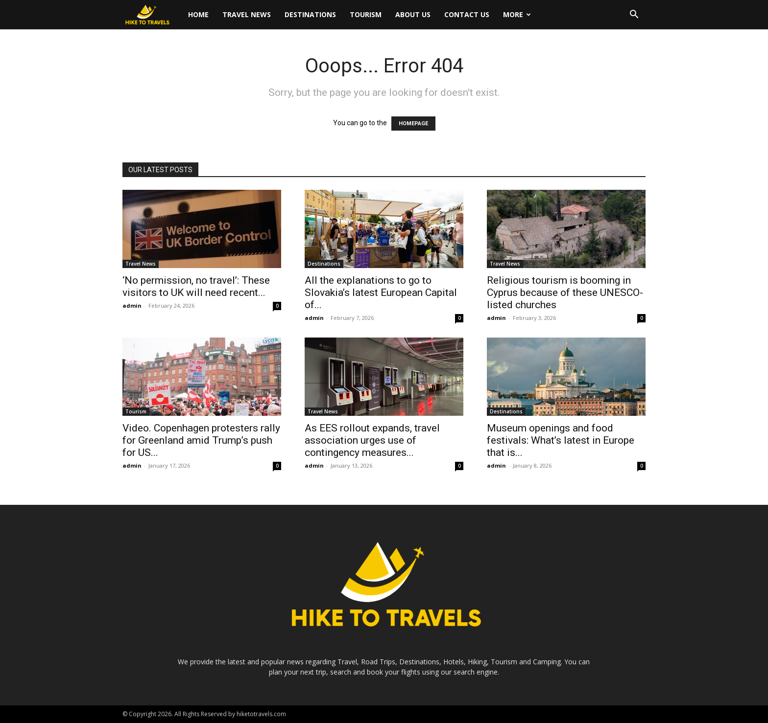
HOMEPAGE (413, 123)
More (517, 14)
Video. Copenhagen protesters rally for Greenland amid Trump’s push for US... (201, 440)
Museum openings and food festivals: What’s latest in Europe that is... (560, 440)
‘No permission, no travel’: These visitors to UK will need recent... (196, 286)
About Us (413, 14)
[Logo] (151, 15)
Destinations (310, 14)
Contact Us (466, 14)
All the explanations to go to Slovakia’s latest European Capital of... (381, 292)
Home (198, 14)
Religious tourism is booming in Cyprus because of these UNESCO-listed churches (565, 292)
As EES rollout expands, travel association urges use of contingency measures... (372, 440)
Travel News (246, 14)
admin (132, 305)
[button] (634, 15)
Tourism (366, 14)
